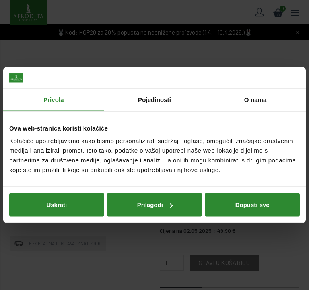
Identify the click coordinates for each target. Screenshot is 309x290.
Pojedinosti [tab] (154, 99)
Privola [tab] (53, 99)
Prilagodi (155, 204)
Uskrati (56, 204)
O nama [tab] (255, 99)
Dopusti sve (252, 204)
